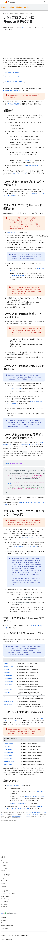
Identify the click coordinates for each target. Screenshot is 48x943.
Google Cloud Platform (7, 925)
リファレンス (4, 863)
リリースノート (5, 901)
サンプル (3, 865)
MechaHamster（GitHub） (13, 72)
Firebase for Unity (23, 7)
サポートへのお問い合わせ (8, 893)
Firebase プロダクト (35, 95)
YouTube (3, 886)
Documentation (7, 7)
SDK (14, 104)
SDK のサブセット (32, 537)
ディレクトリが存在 (26, 580)
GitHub (3, 871)
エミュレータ (25, 160)
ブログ (3, 878)
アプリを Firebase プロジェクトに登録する (25, 547)
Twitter (3, 883)
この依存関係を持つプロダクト (28, 444)
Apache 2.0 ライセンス (32, 814)
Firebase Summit (5, 881)
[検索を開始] (44, 2)
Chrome (3, 920)
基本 (32, 13)
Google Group (5, 899)
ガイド (3, 860)
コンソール (13, 233)
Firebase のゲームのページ (11, 90)
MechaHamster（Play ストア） (14, 81)
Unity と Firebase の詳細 (18, 654)
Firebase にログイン (31, 166)
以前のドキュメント (6, 907)
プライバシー (11, 935)
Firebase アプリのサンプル (15, 785)
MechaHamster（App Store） (13, 77)
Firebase (5, 13)
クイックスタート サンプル (19, 173)
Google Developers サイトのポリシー (21, 816)
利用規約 (3, 935)
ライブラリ (4, 868)
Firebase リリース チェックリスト (20, 804)
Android (3, 917)
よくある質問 (4, 904)
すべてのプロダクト (6, 928)
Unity (23, 27)
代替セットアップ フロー (15, 379)
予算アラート (40, 791)
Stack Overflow (5, 896)
